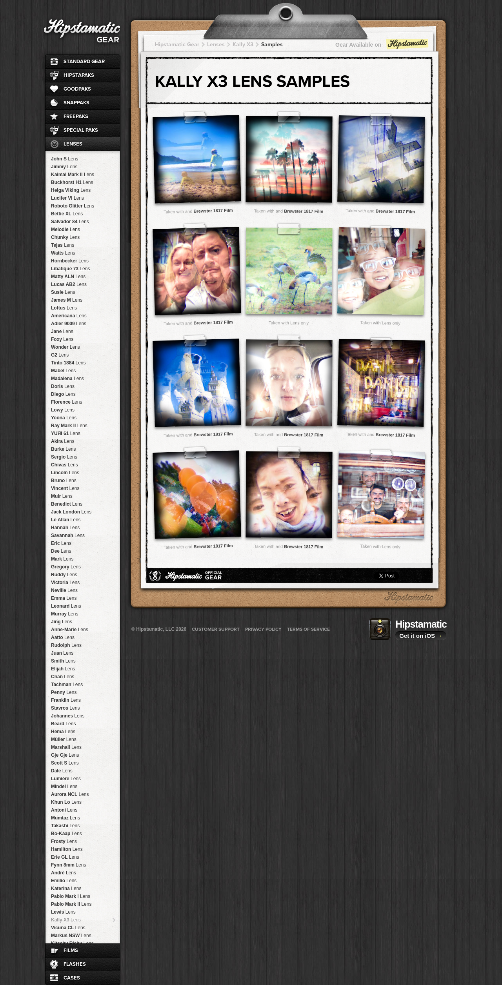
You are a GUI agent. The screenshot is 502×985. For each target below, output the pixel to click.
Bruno (63, 480)
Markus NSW (71, 935)
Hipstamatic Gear (177, 44)
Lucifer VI (67, 198)
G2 (60, 355)
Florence (66, 402)
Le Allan (66, 520)
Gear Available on (382, 46)
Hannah (65, 527)
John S (64, 159)
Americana (69, 316)
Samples (272, 44)
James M (66, 300)
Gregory (66, 567)
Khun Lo (66, 802)
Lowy (63, 410)
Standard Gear (84, 61)
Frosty (64, 841)
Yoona (63, 418)
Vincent (65, 488)
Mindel (64, 786)
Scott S (65, 763)
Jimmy (64, 166)
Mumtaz (65, 818)
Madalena (67, 378)
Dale (62, 771)
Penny (63, 692)
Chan (62, 676)
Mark (62, 559)
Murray (64, 614)
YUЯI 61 (65, 433)
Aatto (63, 637)
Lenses (73, 144)
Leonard (66, 606)
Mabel (63, 370)
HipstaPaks (79, 75)
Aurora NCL (70, 794)
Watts (63, 253)
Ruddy (64, 574)
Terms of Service (308, 629)
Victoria (65, 582)
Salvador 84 (70, 221)
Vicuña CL (68, 927)
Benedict (66, 504)
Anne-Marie (69, 629)
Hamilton (67, 849)
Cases (72, 978)
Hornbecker (70, 261)
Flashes (75, 964)
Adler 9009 (68, 323)
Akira (62, 441)
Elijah (63, 669)
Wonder (65, 347)
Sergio (64, 457)
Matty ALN (68, 276)
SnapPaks (76, 103)
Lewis (63, 912)
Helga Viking (71, 190)
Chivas (64, 465)
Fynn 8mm (68, 865)
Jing (61, 622)
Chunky (65, 237)
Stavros (65, 708)
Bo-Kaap (66, 833)
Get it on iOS (420, 635)
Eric (61, 543)
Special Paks (81, 130)
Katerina (66, 888)
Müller (63, 739)
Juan (62, 653)
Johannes (67, 716)
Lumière (66, 778)
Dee (61, 551)
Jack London (71, 512)
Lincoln (65, 472)
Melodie (65, 229)
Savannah (68, 535)
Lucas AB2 (69, 284)
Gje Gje (65, 755)
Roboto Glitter (72, 206)
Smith (63, 661)
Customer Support (216, 629)
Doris (63, 386)
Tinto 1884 (68, 363)
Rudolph (66, 645)
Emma (63, 598)
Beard (63, 723)
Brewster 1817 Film (213, 210)
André (63, 873)
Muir (62, 496)
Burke (63, 449)
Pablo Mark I (70, 896)
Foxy (62, 339)
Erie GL (65, 857)
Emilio (63, 880)
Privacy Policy (263, 629)
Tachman (67, 684)
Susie (63, 292)
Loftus (64, 308)
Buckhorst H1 (72, 182)
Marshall (66, 747)
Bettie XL (67, 214)
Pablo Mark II (71, 904)
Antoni (64, 810)
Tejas (62, 245)
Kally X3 (66, 920)
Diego (63, 394)
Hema (63, 731)
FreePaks (76, 116)
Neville (64, 590)
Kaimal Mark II (72, 174)
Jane (62, 331)
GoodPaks (77, 89)
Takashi (65, 825)
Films (71, 950)
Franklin (66, 700)
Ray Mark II (69, 425)
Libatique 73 (70, 268)
